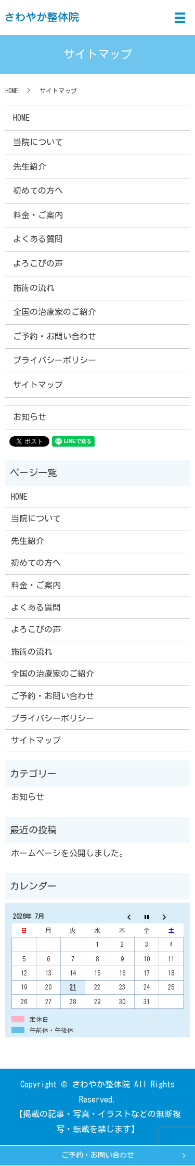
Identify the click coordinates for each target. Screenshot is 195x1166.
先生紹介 (29, 166)
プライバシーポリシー (54, 360)
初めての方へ (38, 190)
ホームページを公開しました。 (69, 853)
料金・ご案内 (38, 215)
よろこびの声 (38, 263)
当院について (38, 142)
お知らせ (29, 417)
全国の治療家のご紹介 (54, 312)
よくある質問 (38, 239)
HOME (11, 90)
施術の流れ (34, 288)
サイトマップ (38, 385)
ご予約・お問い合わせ (97, 1155)
